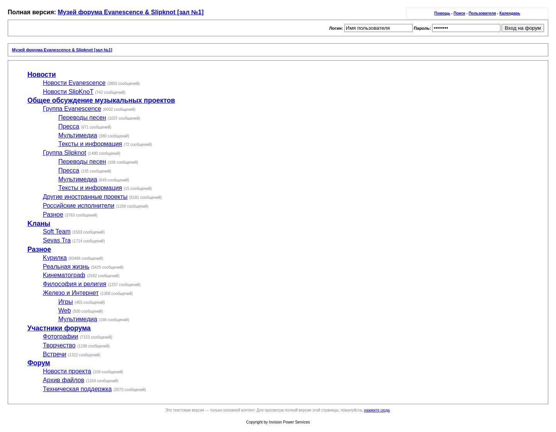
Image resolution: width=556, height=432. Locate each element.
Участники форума (59, 328)
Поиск (459, 13)
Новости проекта (67, 371)
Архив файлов (63, 380)
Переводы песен (82, 117)
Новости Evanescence (74, 83)
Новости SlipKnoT (68, 91)
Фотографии (60, 336)
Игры (65, 301)
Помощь (442, 13)
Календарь (509, 13)
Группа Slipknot (64, 152)
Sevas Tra (57, 240)
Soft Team (57, 231)
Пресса (68, 126)
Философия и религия (74, 284)
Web (64, 310)
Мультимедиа (77, 135)
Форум (38, 363)
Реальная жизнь (66, 266)
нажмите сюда (377, 410)
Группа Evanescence (72, 108)
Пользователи (482, 13)
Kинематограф (64, 275)
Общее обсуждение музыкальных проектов (101, 100)
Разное (53, 214)
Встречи (54, 354)
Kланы (38, 223)
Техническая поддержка (77, 389)
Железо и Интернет (71, 293)
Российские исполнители (78, 205)
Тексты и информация (90, 144)
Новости (41, 74)
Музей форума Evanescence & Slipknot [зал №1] (131, 12)
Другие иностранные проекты (85, 196)
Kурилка (55, 257)
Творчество (59, 345)
